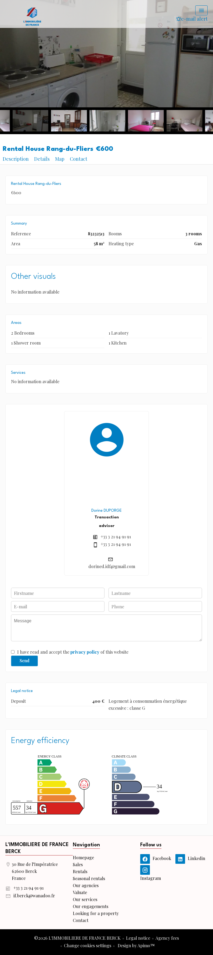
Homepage (32, 16)
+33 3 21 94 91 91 (116, 536)
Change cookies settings (87, 945)
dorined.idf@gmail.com (111, 566)
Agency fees (167, 938)
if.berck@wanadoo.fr (34, 895)
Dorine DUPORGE (106, 511)
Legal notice (138, 938)
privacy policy (84, 652)
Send (25, 660)
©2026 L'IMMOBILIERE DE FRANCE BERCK (77, 938)
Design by (136, 945)
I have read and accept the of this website (72, 652)
